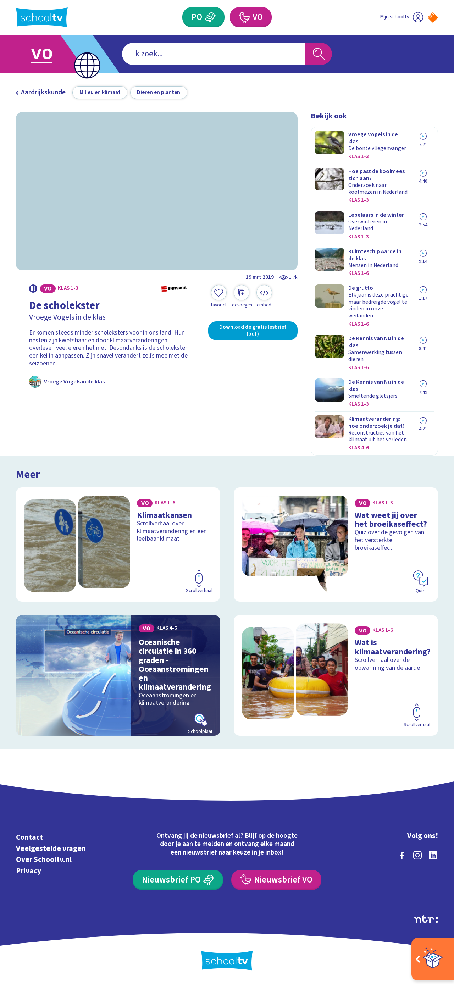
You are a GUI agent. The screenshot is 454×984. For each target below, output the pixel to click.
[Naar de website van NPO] (432, 17)
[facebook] (402, 855)
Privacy (28, 871)
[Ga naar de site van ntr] (426, 919)
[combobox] (213, 54)
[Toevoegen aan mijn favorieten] (219, 296)
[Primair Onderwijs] (203, 17)
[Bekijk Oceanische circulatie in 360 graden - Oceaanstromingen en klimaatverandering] (118, 675)
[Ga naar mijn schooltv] (401, 17)
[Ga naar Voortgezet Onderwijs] (50, 54)
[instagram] (417, 855)
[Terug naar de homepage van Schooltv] (42, 17)
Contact (29, 837)
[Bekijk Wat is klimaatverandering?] (336, 675)
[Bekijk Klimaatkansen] (118, 544)
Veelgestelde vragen (51, 848)
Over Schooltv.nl (44, 859)
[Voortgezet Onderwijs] (251, 17)
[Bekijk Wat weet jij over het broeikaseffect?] (336, 544)
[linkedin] (433, 855)
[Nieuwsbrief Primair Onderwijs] (178, 880)
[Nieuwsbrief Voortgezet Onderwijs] (276, 880)
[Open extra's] (432, 959)
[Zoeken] (318, 54)
